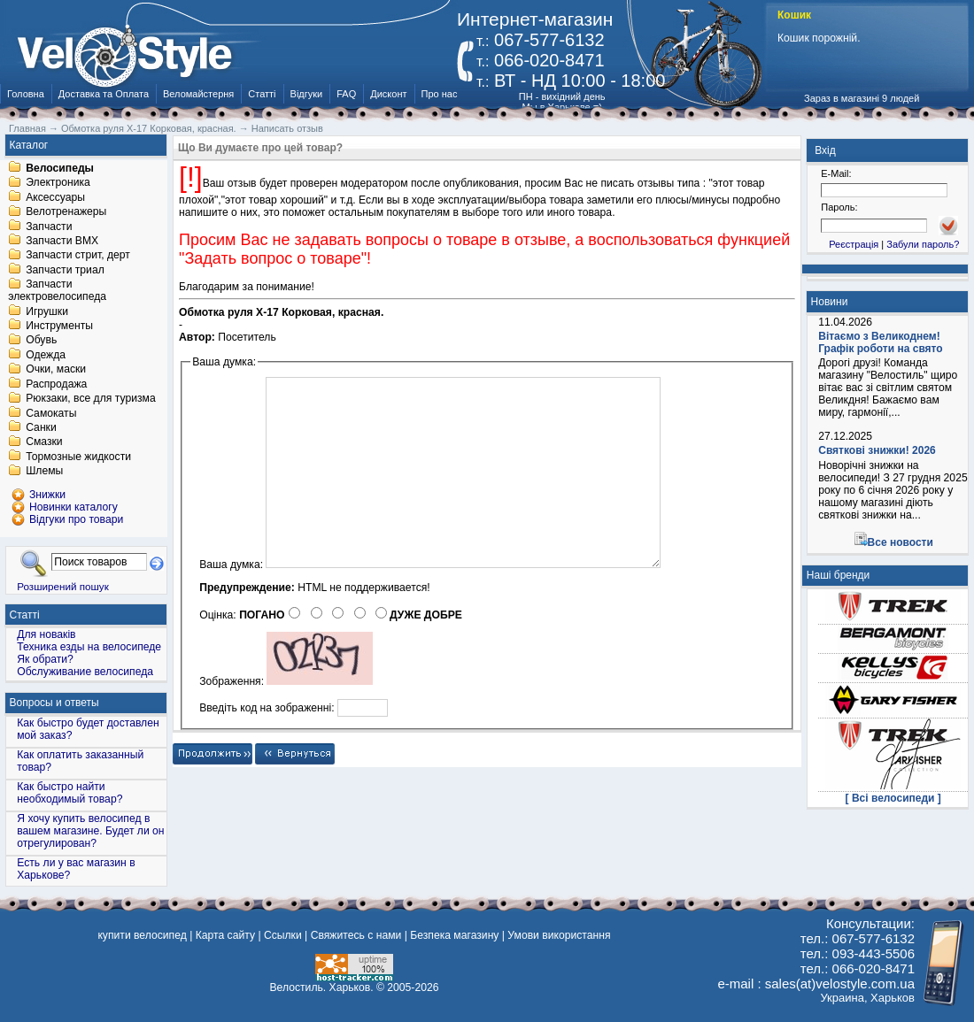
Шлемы (44, 471)
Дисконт (388, 93)
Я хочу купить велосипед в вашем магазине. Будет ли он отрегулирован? (90, 830)
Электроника (58, 183)
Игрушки (47, 311)
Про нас (439, 93)
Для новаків (46, 634)
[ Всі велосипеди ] (893, 798)
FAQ (346, 93)
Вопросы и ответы (54, 702)
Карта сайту (225, 935)
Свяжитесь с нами (356, 935)
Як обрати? (45, 659)
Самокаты (51, 413)
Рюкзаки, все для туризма (90, 399)
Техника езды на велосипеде (89, 647)
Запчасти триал (65, 270)
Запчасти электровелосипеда (57, 291)
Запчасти (49, 226)
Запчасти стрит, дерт (78, 256)
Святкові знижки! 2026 (877, 450)
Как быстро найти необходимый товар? (69, 792)
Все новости (900, 542)
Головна (25, 93)
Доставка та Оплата (103, 93)
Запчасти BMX (62, 240)
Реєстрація (853, 244)
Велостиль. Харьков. (322, 987)
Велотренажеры (66, 212)
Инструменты (59, 325)
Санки (41, 427)
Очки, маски (56, 370)
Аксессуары (55, 197)
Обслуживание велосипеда (85, 671)
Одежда (46, 355)
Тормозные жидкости (78, 456)
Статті (261, 93)
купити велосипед (141, 935)
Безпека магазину (454, 935)
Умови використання (558, 935)
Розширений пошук (63, 586)
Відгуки (306, 93)
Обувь (41, 340)
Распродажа (56, 384)
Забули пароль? (922, 244)
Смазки (44, 442)
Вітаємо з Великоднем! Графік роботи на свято (880, 342)
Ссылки (283, 935)
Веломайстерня (198, 93)
